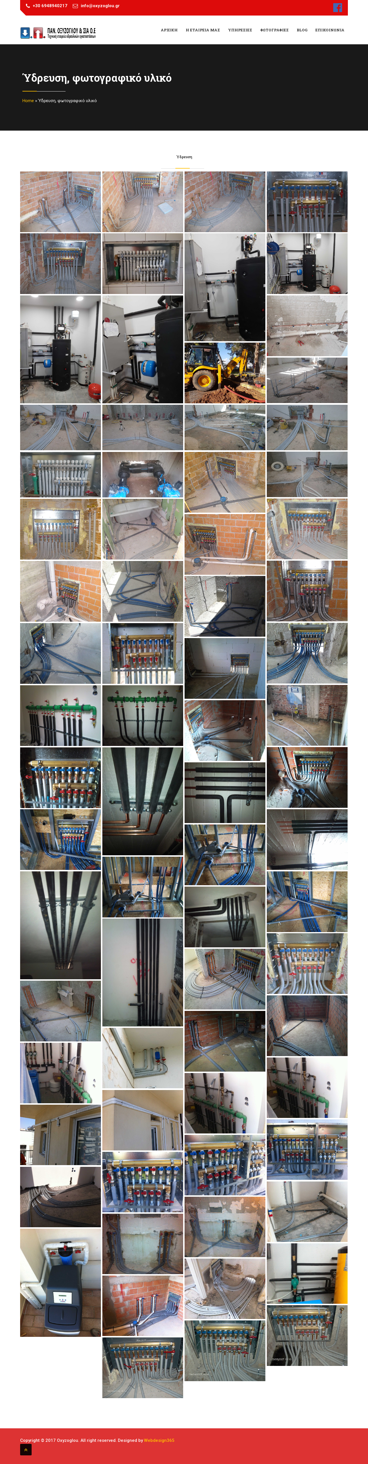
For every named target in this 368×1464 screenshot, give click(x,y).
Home (28, 100)
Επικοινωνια (329, 30)
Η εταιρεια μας (203, 30)
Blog (302, 30)
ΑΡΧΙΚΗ (169, 30)
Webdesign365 (159, 1440)
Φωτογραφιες (274, 30)
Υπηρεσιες (240, 30)
